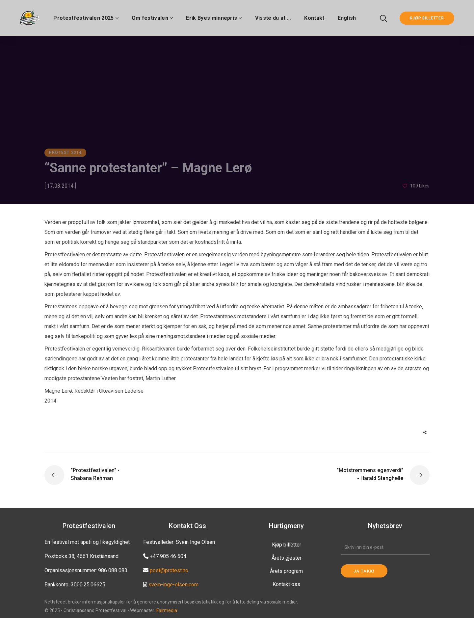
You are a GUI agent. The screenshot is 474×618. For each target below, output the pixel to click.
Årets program (286, 571)
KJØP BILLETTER (427, 18)
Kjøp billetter (286, 545)
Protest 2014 (65, 152)
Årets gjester (287, 558)
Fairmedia (166, 610)
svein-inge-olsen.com (173, 584)
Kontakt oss (286, 584)
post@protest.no (169, 570)
